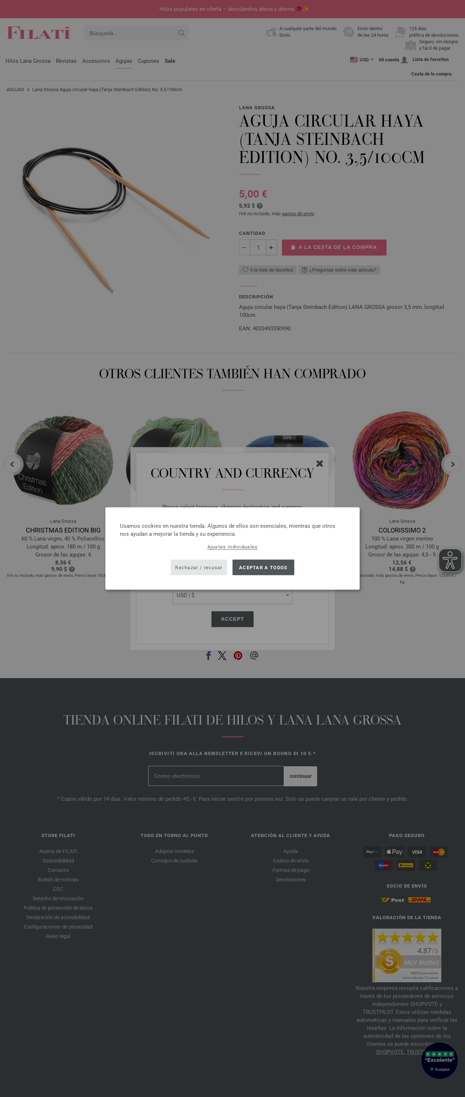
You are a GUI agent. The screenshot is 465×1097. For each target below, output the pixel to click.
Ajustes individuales (232, 547)
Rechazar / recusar (198, 567)
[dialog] (232, 548)
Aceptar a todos (263, 567)
